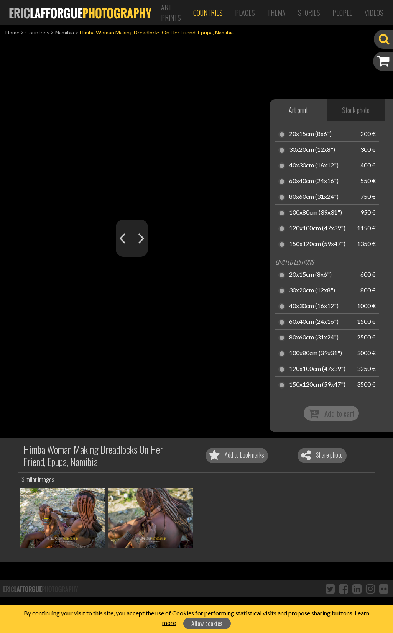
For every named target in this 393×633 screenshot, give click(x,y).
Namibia (64, 32)
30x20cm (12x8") (312, 150)
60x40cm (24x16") (314, 181)
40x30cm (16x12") (314, 165)
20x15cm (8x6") (310, 134)
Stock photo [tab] (356, 110)
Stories (309, 13)
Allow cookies (207, 623)
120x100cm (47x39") (317, 228)
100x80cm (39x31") (315, 213)
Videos (374, 13)
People (342, 13)
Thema (276, 13)
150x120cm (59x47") (317, 244)
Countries (208, 13)
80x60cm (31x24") (314, 197)
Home (12, 32)
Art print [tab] (298, 110)
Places (245, 13)
